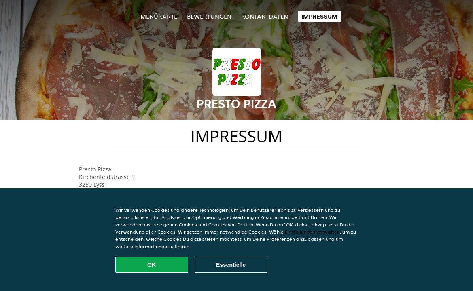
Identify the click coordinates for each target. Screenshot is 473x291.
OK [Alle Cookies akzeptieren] (151, 264)
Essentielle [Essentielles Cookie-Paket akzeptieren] (231, 264)
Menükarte (158, 16)
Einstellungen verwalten (312, 232)
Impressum (319, 16)
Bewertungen (209, 16)
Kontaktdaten (264, 16)
